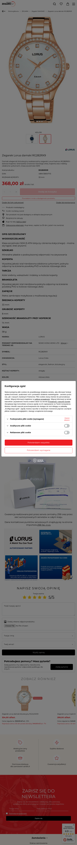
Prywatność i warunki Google (59, 401)
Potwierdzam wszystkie (38, 442)
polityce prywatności (42, 399)
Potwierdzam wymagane (38, 450)
